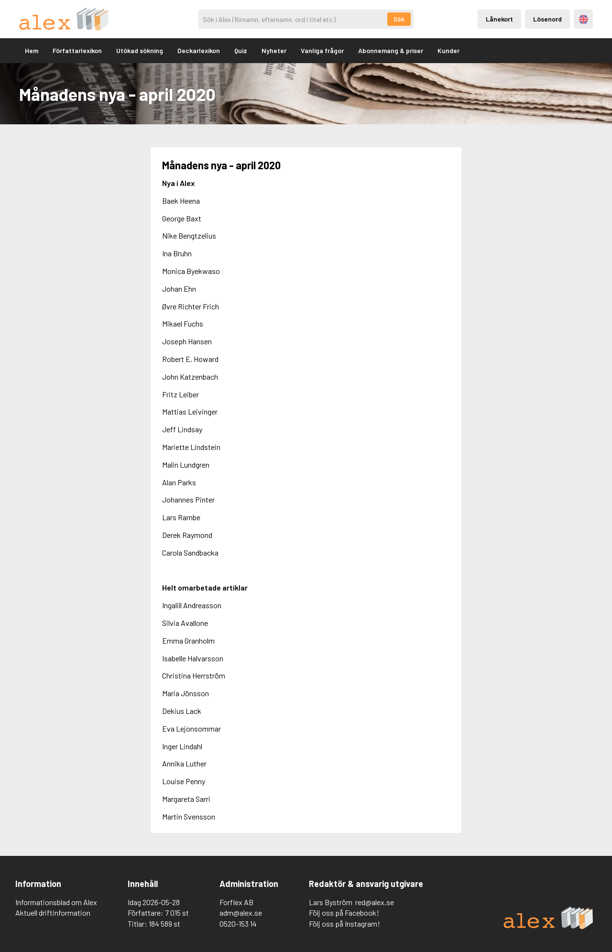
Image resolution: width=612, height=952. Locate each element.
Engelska (583, 19)
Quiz (240, 50)
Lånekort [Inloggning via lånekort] (499, 19)
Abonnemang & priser (390, 50)
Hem (31, 50)
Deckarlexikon (198, 50)
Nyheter (274, 50)
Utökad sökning (139, 50)
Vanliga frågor (322, 50)
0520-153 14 (238, 923)
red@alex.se (374, 902)
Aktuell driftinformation (52, 912)
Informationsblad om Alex (56, 902)
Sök (398, 19)
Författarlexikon (77, 50)
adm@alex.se (240, 912)
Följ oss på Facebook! (344, 912)
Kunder (448, 50)
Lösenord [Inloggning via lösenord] (547, 19)
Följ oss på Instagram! (344, 923)
